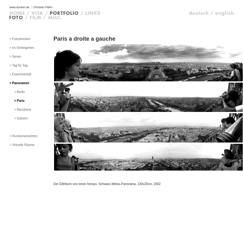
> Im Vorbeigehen (21, 47)
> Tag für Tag (18, 65)
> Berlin (19, 92)
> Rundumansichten (23, 136)
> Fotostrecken (19, 39)
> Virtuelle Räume (22, 145)
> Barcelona (22, 109)
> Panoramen (19, 83)
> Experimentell (20, 74)
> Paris (19, 100)
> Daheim (21, 118)
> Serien (15, 56)
